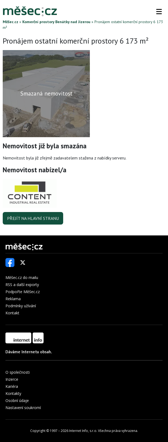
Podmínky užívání (20, 305)
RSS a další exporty (22, 284)
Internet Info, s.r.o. (83, 430)
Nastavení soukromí (23, 407)
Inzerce (11, 379)
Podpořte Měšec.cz (22, 291)
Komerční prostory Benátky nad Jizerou (56, 21)
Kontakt (12, 312)
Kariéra (11, 386)
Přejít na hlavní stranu (33, 218)
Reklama (13, 298)
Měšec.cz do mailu (21, 277)
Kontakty (13, 393)
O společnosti (17, 372)
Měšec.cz (10, 21)
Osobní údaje (17, 400)
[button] (159, 11)
